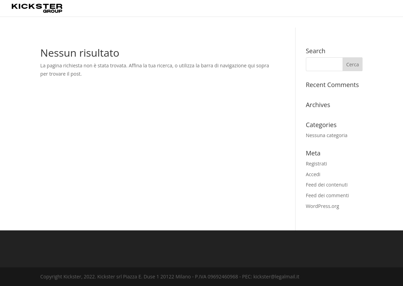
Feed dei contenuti (327, 184)
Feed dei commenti (327, 195)
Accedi (313, 174)
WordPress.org (322, 206)
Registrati (316, 163)
